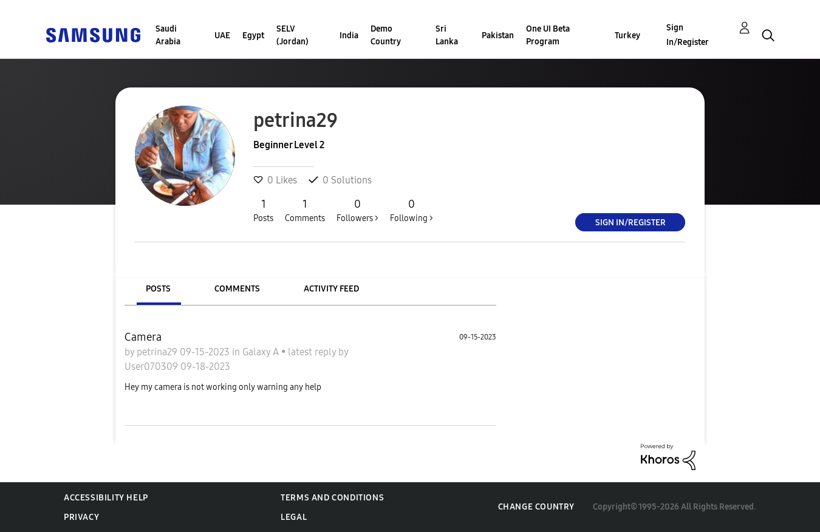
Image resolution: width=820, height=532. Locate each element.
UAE (222, 35)
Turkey (627, 35)
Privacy (81, 517)
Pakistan (498, 35)
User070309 (152, 366)
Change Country (536, 507)
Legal (294, 517)
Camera (143, 337)
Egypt (253, 35)
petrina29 (158, 352)
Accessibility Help (106, 498)
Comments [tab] (237, 289)
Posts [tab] (158, 289)
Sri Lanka (447, 35)
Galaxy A (261, 352)
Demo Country (386, 35)
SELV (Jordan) (292, 35)
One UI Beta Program (548, 35)
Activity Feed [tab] (331, 289)
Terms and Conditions (332, 498)
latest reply (313, 352)
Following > (411, 210)
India (349, 35)
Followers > (357, 210)
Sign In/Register (687, 34)
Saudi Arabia (167, 35)
